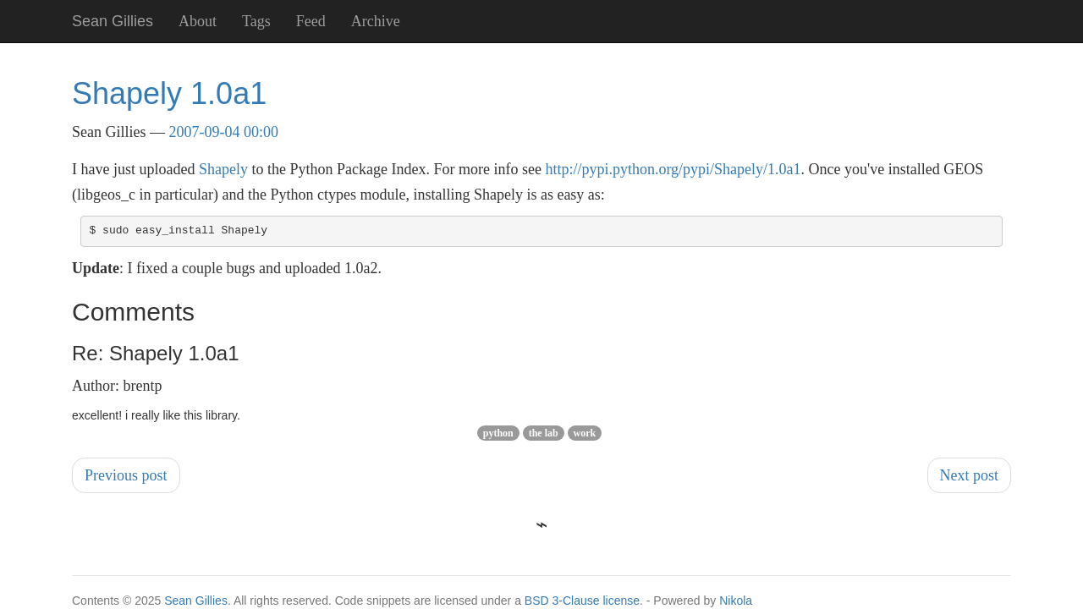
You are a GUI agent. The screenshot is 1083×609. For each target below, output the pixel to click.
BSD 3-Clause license (582, 600)
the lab (543, 433)
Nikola (735, 600)
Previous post (126, 475)
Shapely (223, 169)
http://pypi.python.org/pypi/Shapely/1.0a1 (672, 169)
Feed (311, 21)
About (198, 21)
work (585, 433)
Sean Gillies (196, 600)
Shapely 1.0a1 (169, 93)
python (498, 433)
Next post (969, 475)
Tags (256, 21)
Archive (375, 21)
